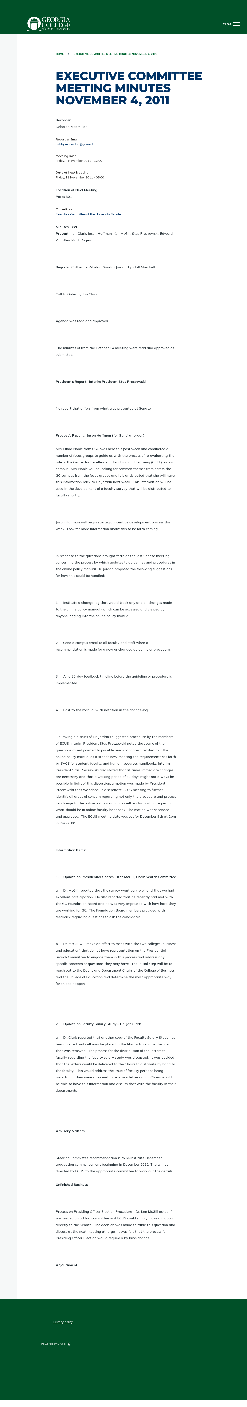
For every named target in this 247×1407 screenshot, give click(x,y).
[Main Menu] (230, 24)
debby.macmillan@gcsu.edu (75, 144)
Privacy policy (63, 1322)
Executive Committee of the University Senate (88, 214)
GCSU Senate (47, 24)
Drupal (61, 1343)
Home (60, 53)
